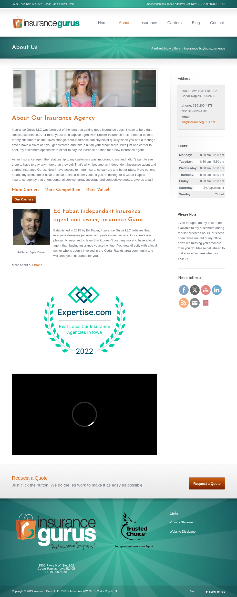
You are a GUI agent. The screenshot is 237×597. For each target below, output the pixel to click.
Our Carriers (24, 199)
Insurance (148, 22)
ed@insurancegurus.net (198, 122)
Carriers (174, 22)
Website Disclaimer (183, 531)
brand (38, 265)
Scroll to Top (217, 591)
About (124, 22)
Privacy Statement (183, 522)
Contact (217, 22)
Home (103, 22)
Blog (196, 22)
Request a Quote (206, 484)
